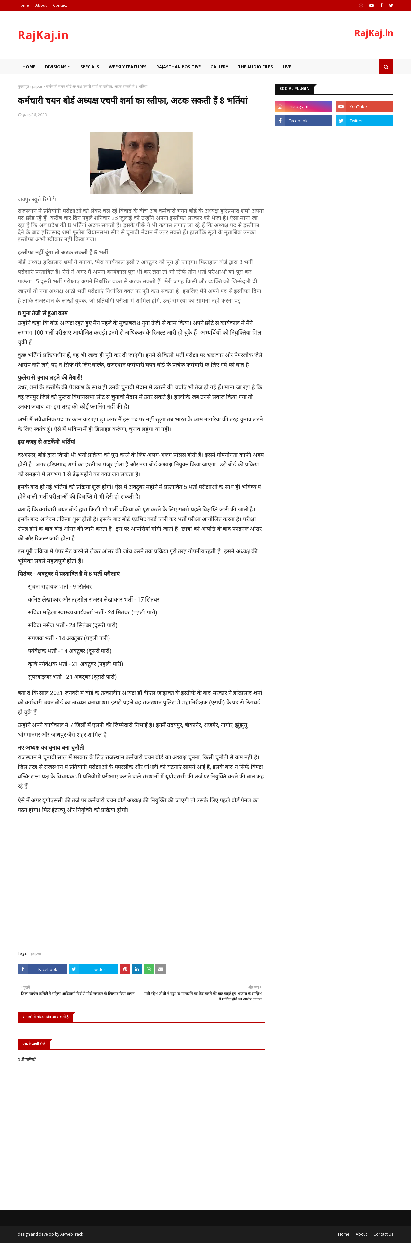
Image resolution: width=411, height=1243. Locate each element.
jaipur (37, 86)
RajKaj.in (43, 35)
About (41, 5)
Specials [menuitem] (89, 66)
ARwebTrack (71, 1234)
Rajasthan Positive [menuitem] (178, 66)
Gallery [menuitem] (219, 66)
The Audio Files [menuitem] (255, 66)
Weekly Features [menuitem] (128, 66)
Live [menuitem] (287, 66)
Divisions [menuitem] (55, 66)
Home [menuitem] (28, 66)
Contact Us (383, 1234)
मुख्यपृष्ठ (23, 86)
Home (23, 5)
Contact (60, 5)
